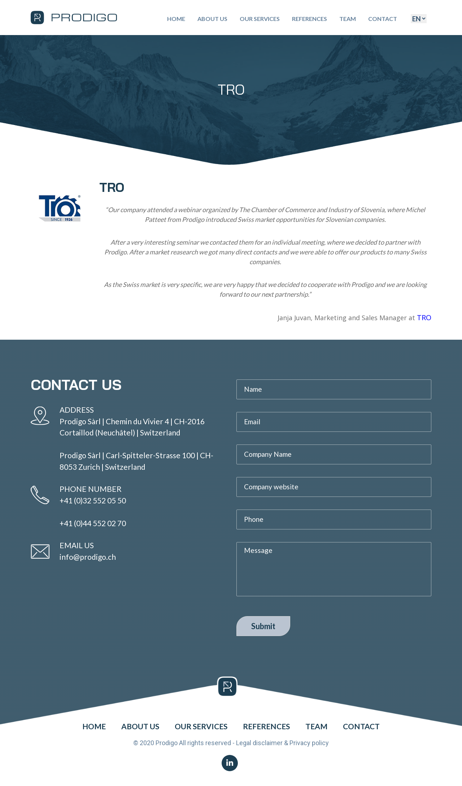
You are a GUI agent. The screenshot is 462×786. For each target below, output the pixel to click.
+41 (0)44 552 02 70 (93, 523)
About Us (212, 18)
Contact (382, 18)
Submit (263, 626)
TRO (424, 317)
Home (176, 18)
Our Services (260, 18)
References (309, 18)
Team (347, 18)
